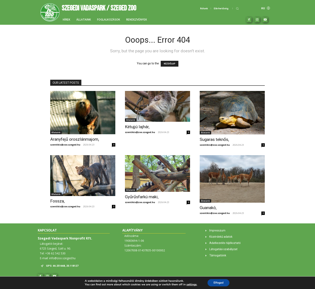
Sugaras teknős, (214, 139)
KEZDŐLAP (169, 63)
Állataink (55, 132)
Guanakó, (208, 207)
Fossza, (57, 201)
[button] (237, 8)
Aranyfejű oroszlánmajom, (74, 139)
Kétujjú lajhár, (137, 126)
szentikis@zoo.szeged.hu (65, 144)
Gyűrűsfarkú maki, (142, 196)
